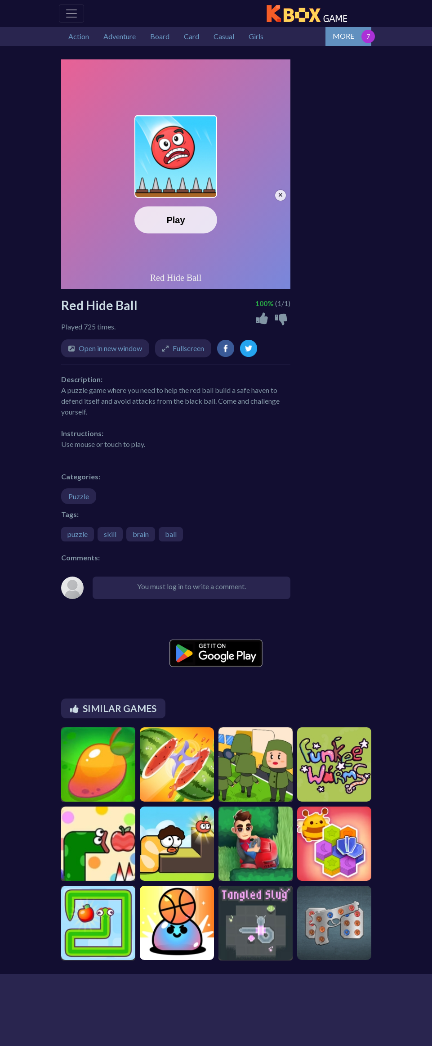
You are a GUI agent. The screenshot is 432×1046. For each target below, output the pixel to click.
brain (141, 534)
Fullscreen (188, 348)
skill (110, 534)
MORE (343, 36)
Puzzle (78, 496)
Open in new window (110, 348)
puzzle (77, 534)
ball (171, 534)
